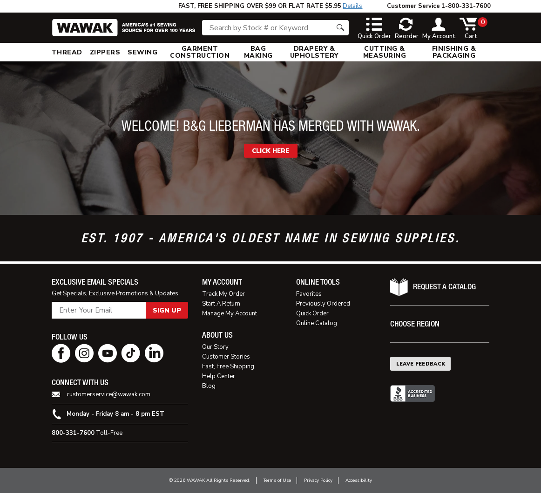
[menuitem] (67, 52)
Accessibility (358, 480)
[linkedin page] (154, 353)
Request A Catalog (444, 286)
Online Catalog (316, 323)
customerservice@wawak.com (108, 394)
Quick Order (312, 313)
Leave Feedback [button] (421, 363)
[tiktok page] (131, 353)
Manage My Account (229, 313)
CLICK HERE (270, 151)
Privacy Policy (318, 480)
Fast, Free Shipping (228, 366)
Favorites (309, 294)
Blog (209, 386)
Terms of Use (277, 480)
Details (352, 6)
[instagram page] (84, 353)
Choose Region (415, 324)
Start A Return (221, 304)
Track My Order (223, 294)
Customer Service (413, 6)
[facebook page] (61, 353)
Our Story (215, 347)
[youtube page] (107, 353)
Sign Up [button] (167, 310)
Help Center (218, 376)
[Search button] (340, 27)
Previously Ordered (323, 304)
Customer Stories (226, 357)
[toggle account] (439, 29)
